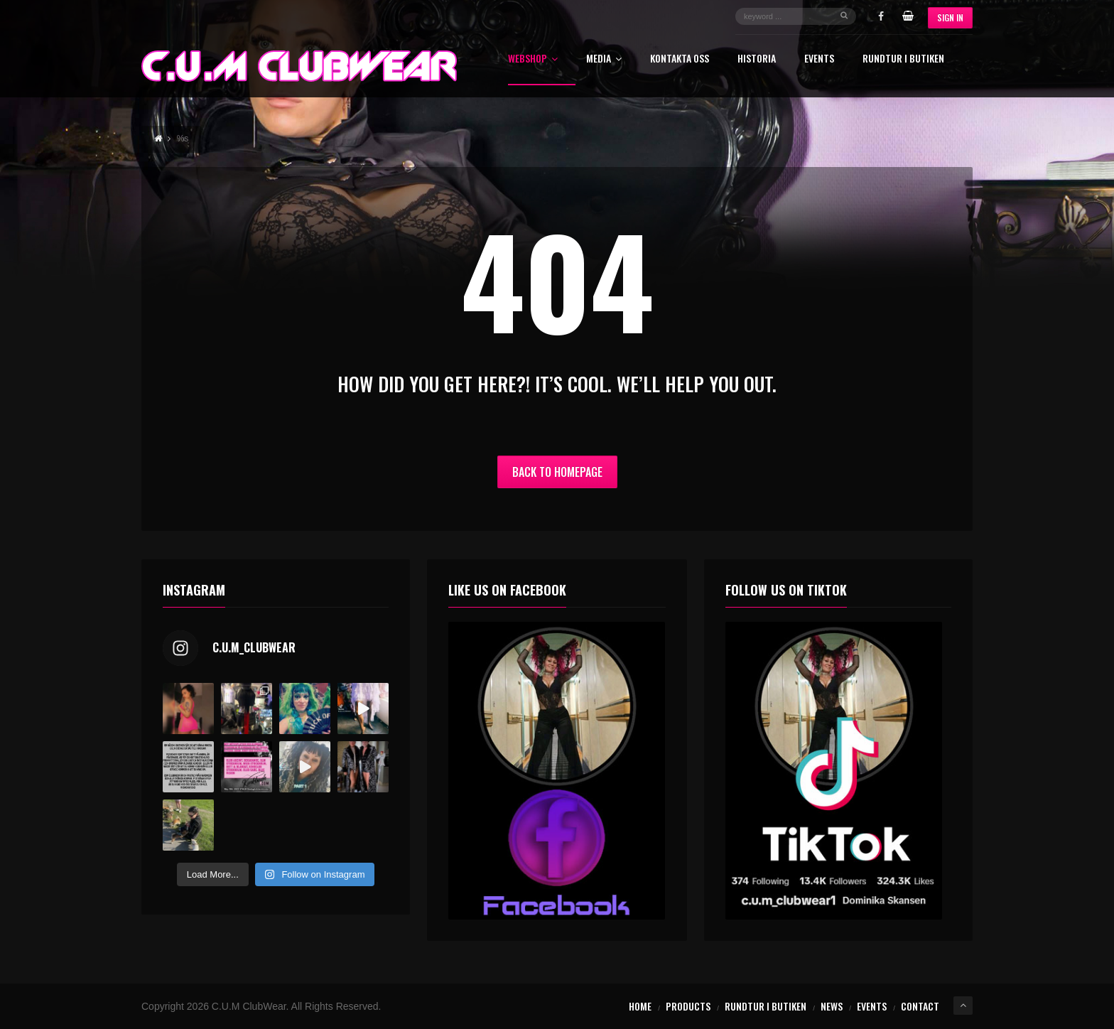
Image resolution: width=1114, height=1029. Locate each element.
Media (604, 59)
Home (640, 1005)
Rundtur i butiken (903, 59)
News (832, 1005)
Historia (756, 59)
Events (819, 59)
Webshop (533, 59)
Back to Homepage (557, 471)
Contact (920, 1005)
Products (688, 1005)
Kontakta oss (679, 59)
